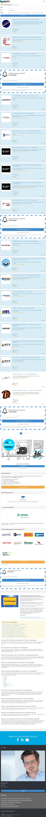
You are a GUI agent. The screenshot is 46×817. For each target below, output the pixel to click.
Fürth (33, 617)
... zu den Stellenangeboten (30, 709)
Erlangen (36, 617)
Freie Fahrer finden (23, 468)
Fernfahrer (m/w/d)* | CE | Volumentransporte (25, 374)
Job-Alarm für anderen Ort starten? (23, 87)
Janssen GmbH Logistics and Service (19, 296)
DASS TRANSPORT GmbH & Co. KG (19, 378)
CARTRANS (14, 100)
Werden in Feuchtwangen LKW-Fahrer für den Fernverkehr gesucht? (13, 634)
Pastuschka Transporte (17, 58)
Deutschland (16, 48)
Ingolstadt (26, 617)
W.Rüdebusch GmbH (16, 204)
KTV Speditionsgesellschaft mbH (18, 346)
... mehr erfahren (29, 659)
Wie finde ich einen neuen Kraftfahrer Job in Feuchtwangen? (12, 631)
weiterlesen (12, 524)
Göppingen (29, 618)
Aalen (39, 617)
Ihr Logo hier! (23, 562)
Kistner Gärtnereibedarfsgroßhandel (19, 394)
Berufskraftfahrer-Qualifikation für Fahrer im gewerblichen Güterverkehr (16, 798)
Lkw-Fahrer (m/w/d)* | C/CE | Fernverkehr (23, 113)
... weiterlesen (15, 651)
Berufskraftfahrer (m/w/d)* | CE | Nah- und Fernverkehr (27, 390)
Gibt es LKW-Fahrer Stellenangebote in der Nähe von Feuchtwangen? (14, 629)
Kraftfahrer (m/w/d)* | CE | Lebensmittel (23, 308)
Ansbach (42, 618)
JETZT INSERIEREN (23, 487)
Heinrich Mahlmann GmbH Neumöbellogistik (20, 117)
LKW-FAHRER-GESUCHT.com (11, 694)
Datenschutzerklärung (23, 90)
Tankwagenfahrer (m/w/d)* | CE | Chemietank (25, 53)
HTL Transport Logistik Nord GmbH (19, 264)
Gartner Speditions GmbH (17, 330)
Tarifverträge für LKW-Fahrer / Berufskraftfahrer (11, 802)
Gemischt (34, 12)
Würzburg (30, 617)
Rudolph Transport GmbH (17, 135)
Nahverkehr (10, 12)
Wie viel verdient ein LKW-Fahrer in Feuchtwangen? (11, 625)
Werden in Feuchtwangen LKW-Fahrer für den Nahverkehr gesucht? (13, 635)
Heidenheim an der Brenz (36, 618)
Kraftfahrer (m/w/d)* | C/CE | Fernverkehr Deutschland (27, 37)
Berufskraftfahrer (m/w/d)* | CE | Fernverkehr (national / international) (27, 165)
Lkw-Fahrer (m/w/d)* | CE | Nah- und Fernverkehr (25, 19)
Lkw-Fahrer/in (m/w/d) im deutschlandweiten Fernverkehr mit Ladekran (28, 341)
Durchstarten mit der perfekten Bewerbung (10, 806)
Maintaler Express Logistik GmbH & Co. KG (20, 151)
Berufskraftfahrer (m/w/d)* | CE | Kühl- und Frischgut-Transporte (27, 325)
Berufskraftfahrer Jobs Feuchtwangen (26, 610)
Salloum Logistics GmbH (17, 245)
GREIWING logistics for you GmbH (18, 279)
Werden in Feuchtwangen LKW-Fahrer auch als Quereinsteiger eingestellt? (15, 636)
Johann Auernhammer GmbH (18, 25)
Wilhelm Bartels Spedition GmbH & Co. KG (20, 41)
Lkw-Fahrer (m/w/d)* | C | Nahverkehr (22, 291)
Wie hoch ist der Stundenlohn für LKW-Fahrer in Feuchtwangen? (13, 628)
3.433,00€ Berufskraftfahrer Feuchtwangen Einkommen (32, 606)
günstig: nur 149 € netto (8, 484)
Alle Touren (40, 12)
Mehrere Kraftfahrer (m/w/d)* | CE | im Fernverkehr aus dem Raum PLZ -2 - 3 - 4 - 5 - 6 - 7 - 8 (28, 259)
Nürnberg (21, 617)
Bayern (15, 32)
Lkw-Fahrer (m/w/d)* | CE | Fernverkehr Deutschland (26, 131)
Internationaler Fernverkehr (25, 12)
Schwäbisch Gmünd (23, 618)
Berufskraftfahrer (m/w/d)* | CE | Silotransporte (25, 200)
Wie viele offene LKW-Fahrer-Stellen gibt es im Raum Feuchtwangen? (14, 624)
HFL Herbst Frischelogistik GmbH (18, 312)
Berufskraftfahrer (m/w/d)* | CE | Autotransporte (25, 96)
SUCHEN (23, 15)
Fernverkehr (16, 12)
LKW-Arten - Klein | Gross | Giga (7, 804)
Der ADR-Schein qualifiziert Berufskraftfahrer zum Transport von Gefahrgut (16, 800)
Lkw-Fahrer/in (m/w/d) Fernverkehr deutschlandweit (26, 357)
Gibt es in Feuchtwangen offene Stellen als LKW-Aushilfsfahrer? (13, 632)
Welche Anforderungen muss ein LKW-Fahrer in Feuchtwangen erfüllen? (14, 626)
